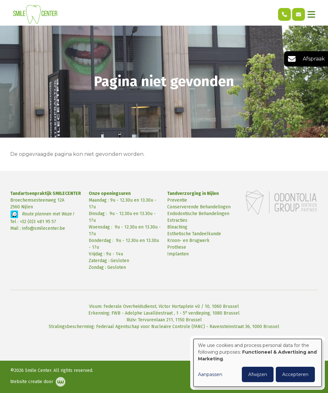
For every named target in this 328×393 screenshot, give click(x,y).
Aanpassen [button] (210, 374)
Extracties (177, 220)
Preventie (177, 200)
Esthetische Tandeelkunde (194, 234)
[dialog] (257, 363)
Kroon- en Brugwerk (188, 240)
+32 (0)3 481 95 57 (38, 221)
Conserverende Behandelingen (199, 207)
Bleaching (177, 227)
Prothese (176, 247)
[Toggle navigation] (311, 14)
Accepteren (295, 374)
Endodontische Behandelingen (198, 213)
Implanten (178, 254)
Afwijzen (257, 374)
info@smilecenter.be (43, 228)
